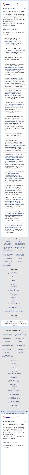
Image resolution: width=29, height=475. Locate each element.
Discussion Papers (17, 217)
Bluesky (13, 25)
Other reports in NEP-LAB (10, 29)
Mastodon (6, 25)
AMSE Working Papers (18, 178)
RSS (21, 23)
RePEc (12, 321)
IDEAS (6, 321)
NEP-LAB (17, 14)
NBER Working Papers (17, 71)
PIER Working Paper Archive (14, 81)
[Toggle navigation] (18, 4)
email (18, 23)
